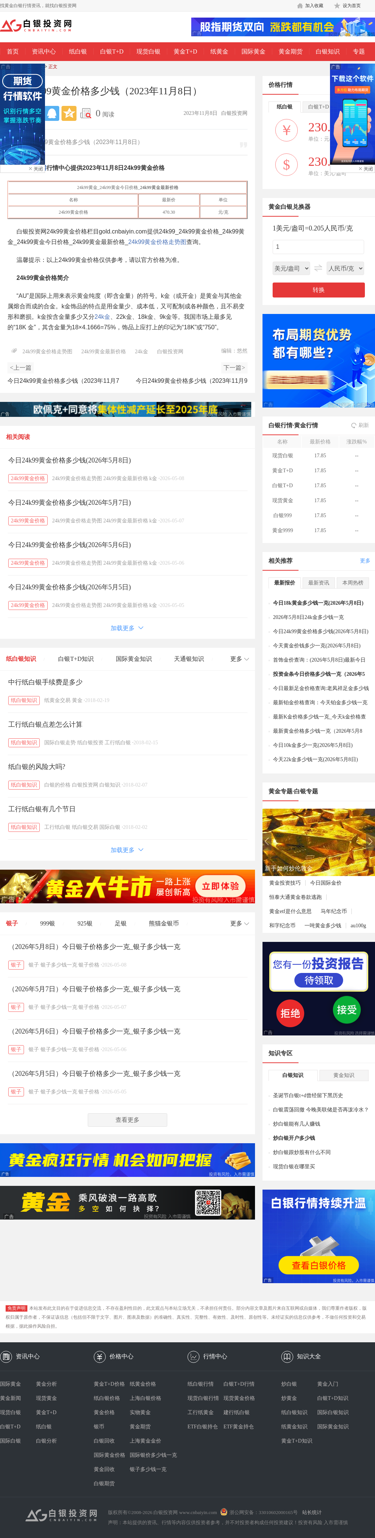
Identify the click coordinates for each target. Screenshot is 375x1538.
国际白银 (109, 827)
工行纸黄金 (201, 1412)
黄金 (77, 700)
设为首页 (352, 5)
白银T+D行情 (239, 1384)
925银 (85, 923)
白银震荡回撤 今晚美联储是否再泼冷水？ (321, 1110)
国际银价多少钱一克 (148, 1455)
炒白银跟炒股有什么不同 (302, 1152)
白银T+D (111, 51)
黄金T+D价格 (109, 1384)
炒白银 (289, 1384)
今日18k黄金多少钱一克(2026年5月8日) (318, 603)
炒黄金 (289, 1398)
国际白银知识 (333, 1412)
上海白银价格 (145, 1398)
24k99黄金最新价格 (159, 187)
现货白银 (148, 51)
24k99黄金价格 (28, 478)
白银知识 (328, 51)
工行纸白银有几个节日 (42, 809)
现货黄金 (46, 1398)
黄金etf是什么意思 (290, 911)
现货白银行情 (203, 1398)
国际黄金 (254, 51)
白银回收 (104, 1441)
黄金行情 (306, 425)
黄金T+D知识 (296, 1441)
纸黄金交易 (57, 700)
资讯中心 (44, 51)
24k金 (102, 317)
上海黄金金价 (145, 1441)
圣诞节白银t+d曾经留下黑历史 (308, 1095)
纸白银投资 (90, 742)
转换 (319, 290)
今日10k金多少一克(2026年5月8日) (312, 745)
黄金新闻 (10, 1398)
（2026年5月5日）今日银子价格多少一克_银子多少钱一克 (94, 1073)
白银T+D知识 (75, 659)
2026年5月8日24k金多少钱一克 (308, 617)
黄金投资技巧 (285, 883)
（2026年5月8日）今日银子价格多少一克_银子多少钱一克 (94, 946)
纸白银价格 (107, 1398)
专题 (359, 51)
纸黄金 (219, 51)
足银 (121, 923)
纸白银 (78, 51)
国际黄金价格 (109, 1455)
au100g (358, 925)
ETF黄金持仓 (239, 1426)
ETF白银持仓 (203, 1426)
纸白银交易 (85, 827)
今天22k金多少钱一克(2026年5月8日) (315, 759)
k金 (153, 478)
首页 (13, 51)
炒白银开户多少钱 (294, 1138)
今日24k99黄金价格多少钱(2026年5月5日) (69, 587)
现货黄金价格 (239, 1398)
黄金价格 (104, 1412)
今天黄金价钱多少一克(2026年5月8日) (316, 646)
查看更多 (128, 1120)
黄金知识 (343, 1075)
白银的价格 (57, 785)
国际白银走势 (60, 742)
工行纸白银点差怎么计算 (45, 724)
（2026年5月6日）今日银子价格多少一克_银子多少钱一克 (94, 1031)
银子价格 (88, 965)
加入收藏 (314, 5)
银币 (99, 1426)
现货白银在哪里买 (294, 1166)
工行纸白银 (118, 742)
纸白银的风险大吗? (36, 766)
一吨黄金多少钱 (322, 925)
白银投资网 (170, 351)
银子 (12, 923)
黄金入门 (327, 1384)
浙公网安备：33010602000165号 (264, 1512)
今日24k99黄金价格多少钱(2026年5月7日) (69, 502)
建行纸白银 (237, 1412)
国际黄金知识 (134, 659)
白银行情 (280, 425)
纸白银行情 (201, 1384)
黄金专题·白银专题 (293, 791)
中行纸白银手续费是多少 (45, 682)
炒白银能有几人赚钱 (296, 1124)
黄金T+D (185, 51)
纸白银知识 (21, 659)
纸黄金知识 (294, 1426)
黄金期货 (291, 51)
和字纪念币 (282, 925)
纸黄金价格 (143, 1384)
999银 (47, 923)
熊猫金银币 (164, 923)
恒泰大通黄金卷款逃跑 (295, 897)
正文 (52, 66)
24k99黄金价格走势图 (157, 242)
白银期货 (104, 1483)
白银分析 (46, 1441)
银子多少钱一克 (58, 965)
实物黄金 (140, 1412)
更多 (365, 561)
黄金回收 (104, 1469)
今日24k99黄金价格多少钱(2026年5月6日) (69, 545)
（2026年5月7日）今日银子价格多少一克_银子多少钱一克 (94, 989)
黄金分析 (46, 1384)
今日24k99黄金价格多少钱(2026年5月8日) (69, 460)
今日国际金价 (326, 883)
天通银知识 (189, 659)
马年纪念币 (334, 911)
